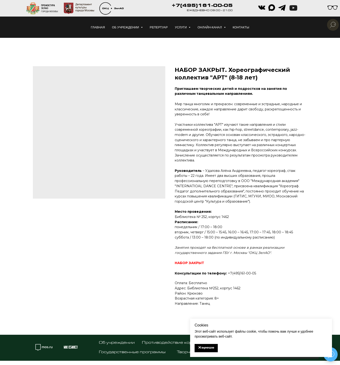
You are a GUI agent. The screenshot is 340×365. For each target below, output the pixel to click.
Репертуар (159, 27)
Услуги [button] (181, 27)
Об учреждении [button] (126, 27)
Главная (98, 27)
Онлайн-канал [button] (210, 27)
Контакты (241, 27)
